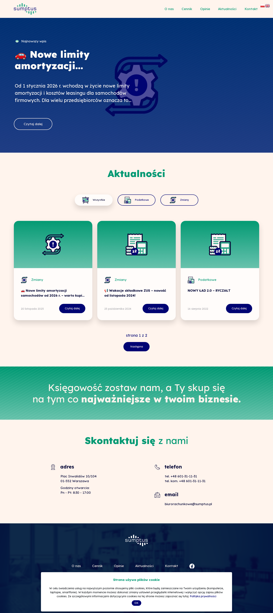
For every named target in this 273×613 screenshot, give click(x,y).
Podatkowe (136, 200)
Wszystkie (100, 200)
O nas (169, 9)
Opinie (205, 9)
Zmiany (172, 200)
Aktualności (227, 9)
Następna (136, 346)
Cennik (187, 9)
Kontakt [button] (251, 9)
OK (136, 603)
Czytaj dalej (83, 308)
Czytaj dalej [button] (33, 124)
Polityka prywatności (203, 596)
